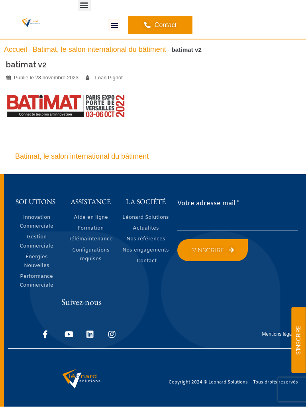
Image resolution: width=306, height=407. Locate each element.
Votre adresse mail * (208, 203)
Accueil (15, 49)
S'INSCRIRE (298, 340)
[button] (114, 25)
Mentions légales (280, 334)
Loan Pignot (109, 78)
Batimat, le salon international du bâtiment (99, 49)
